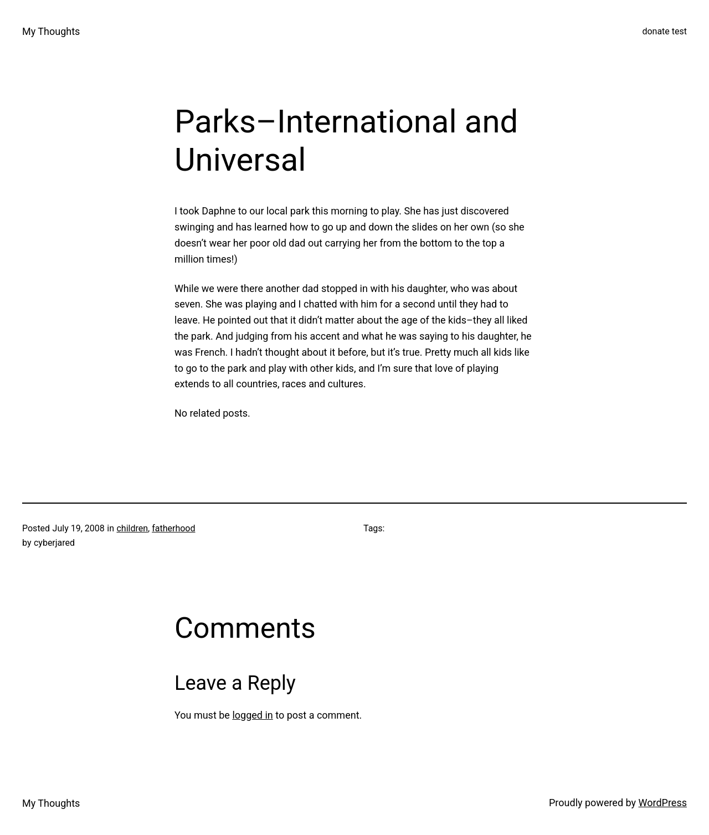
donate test (664, 31)
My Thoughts (51, 31)
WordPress (663, 802)
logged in (252, 715)
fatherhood (173, 528)
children (132, 528)
